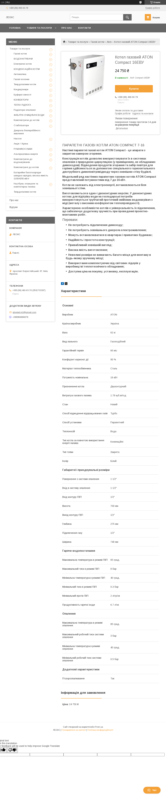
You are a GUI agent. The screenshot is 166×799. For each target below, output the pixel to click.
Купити (134, 88)
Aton (109, 42)
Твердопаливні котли (25, 84)
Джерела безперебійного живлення (27, 132)
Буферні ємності (22, 94)
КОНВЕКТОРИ (21, 99)
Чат (152, 790)
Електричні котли (23, 64)
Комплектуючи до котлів (26, 120)
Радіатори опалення (25, 110)
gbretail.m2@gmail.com (24, 312)
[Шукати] (127, 17)
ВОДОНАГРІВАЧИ (23, 58)
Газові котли (97, 42)
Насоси (18, 138)
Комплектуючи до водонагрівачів (23, 160)
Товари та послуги (39, 28)
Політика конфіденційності (100, 730)
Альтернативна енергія (26, 154)
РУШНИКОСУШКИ (23, 149)
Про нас (66, 28)
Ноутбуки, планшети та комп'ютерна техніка (26, 185)
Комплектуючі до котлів (26, 167)
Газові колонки (21, 79)
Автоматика (20, 74)
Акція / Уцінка (21, 143)
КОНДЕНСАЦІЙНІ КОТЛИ (27, 69)
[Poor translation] (12, 750)
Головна (14, 28)
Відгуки (13, 207)
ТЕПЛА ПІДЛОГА (22, 105)
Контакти (84, 28)
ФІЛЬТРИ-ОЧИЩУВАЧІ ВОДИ (29, 115)
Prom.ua (99, 727)
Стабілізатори (21, 125)
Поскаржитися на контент (74, 730)
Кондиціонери (21, 89)
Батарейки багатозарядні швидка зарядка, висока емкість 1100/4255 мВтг (31, 175)
